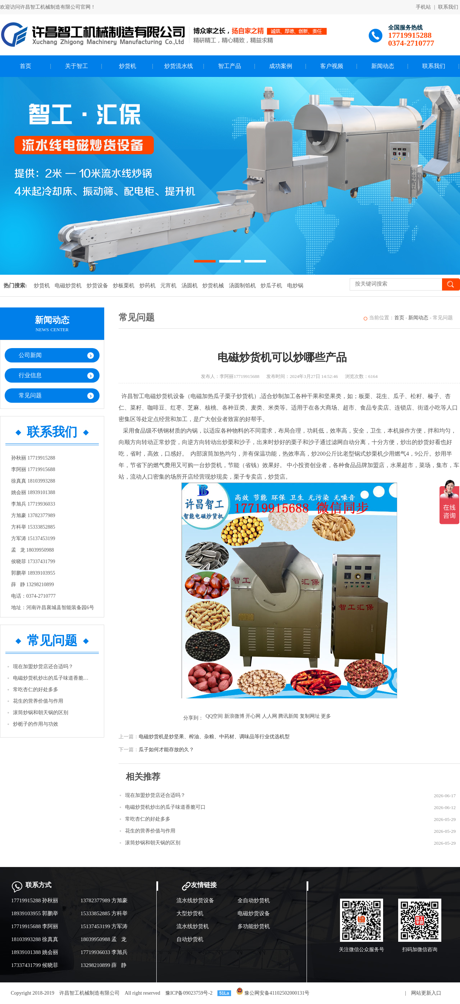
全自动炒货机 (254, 900)
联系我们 (448, 7)
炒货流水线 (178, 66)
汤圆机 (189, 285)
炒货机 (127, 66)
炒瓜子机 (271, 285)
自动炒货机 (189, 939)
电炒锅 (295, 285)
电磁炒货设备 (254, 913)
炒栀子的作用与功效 (35, 724)
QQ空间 (214, 716)
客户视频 (331, 66)
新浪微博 (234, 716)
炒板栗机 (123, 285)
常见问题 (30, 395)
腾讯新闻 (288, 716)
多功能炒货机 (254, 926)
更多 (326, 716)
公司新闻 (30, 355)
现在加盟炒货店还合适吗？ (43, 666)
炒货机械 (213, 285)
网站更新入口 (426, 993)
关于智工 (76, 66)
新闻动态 (382, 66)
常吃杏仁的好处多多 (35, 689)
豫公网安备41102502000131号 (273, 993)
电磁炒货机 (68, 285)
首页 (25, 66)
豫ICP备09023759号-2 (188, 993)
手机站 (423, 7)
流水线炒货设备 (195, 900)
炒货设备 (97, 285)
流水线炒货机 (192, 926)
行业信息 (30, 375)
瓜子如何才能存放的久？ (166, 749)
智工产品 (229, 66)
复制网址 (310, 716)
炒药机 (147, 285)
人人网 (269, 716)
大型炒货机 (189, 913)
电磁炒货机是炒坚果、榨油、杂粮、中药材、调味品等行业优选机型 (214, 736)
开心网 (253, 716)
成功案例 (280, 66)
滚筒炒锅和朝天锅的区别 (40, 712)
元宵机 (168, 285)
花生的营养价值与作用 (38, 701)
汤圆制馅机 (242, 285)
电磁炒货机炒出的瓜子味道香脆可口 (52, 678)
